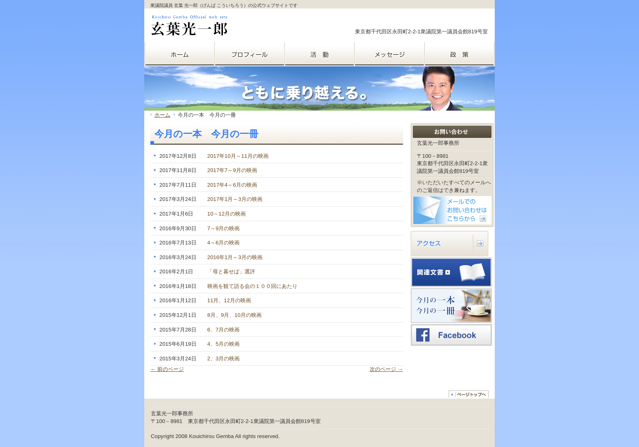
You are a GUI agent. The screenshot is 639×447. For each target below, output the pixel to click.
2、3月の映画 (223, 358)
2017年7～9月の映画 (232, 170)
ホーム (162, 115)
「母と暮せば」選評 (231, 271)
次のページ (386, 369)
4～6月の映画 (223, 243)
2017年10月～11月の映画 (238, 156)
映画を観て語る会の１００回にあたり (252, 286)
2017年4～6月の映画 (232, 185)
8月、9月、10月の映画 (234, 315)
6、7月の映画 (223, 330)
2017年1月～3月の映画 (234, 199)
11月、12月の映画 (229, 300)
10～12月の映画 (226, 214)
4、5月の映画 (223, 344)
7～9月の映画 (223, 228)
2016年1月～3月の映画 (234, 257)
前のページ (167, 369)
